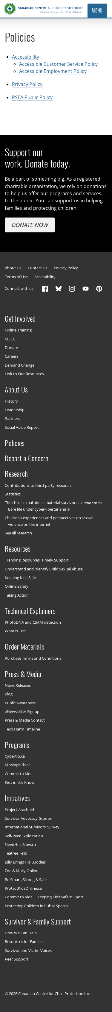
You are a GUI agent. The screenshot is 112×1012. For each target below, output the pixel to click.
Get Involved (20, 318)
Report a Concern (26, 458)
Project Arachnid (19, 809)
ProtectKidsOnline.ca (23, 888)
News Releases (18, 685)
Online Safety (16, 586)
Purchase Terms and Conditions (33, 658)
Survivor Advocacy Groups (28, 818)
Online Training (18, 330)
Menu (97, 10)
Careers (11, 356)
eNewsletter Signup (22, 711)
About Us (13, 267)
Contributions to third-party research (38, 485)
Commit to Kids (18, 773)
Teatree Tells (16, 853)
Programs (17, 744)
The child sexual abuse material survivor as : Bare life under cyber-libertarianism (53, 506)
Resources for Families (24, 941)
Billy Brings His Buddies (25, 861)
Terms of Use (16, 276)
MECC (10, 338)
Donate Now (30, 224)
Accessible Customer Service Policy (58, 64)
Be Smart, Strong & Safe (26, 879)
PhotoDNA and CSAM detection (33, 622)
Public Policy (32, 97)
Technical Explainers (30, 610)
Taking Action (17, 594)
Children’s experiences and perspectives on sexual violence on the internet (49, 521)
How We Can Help (21, 933)
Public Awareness (20, 702)
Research (16, 473)
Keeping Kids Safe (20, 577)
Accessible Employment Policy (53, 71)
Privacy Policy (27, 84)
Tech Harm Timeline (22, 729)
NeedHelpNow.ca (20, 844)
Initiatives (17, 798)
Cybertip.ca (15, 756)
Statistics (13, 494)
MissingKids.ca (17, 764)
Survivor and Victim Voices (28, 950)
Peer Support (16, 959)
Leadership (14, 409)
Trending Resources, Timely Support (37, 560)
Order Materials (24, 646)
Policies (14, 443)
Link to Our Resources (24, 373)
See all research (18, 533)
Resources (17, 548)
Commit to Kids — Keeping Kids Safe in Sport (44, 897)
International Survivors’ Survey (32, 827)
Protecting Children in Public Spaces (36, 905)
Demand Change (19, 365)
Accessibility (25, 56)
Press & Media (23, 673)
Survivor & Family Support (38, 921)
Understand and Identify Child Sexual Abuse (44, 568)
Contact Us (37, 267)
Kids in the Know (19, 782)
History (11, 400)
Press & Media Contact (25, 720)
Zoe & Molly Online (21, 870)
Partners (12, 418)
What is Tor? (16, 631)
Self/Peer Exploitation (24, 835)
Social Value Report (22, 427)
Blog (9, 694)
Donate (11, 347)
